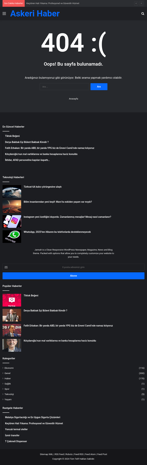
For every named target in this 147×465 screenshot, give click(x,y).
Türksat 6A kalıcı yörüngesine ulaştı (43, 186)
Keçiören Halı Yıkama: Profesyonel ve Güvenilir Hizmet (52, 3)
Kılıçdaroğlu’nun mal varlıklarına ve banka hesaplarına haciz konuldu (60, 340)
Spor (7, 389)
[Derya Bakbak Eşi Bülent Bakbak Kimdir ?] (12, 315)
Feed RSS (78, 454)
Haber (8, 378)
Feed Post (102, 454)
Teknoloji (9, 394)
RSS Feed (59, 454)
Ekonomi (9, 368)
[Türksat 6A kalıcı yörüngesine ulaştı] (12, 191)
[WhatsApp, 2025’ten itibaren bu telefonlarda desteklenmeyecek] (12, 236)
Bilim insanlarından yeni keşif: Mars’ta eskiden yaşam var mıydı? (58, 201)
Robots (69, 454)
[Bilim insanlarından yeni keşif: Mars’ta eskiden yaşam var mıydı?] (12, 206)
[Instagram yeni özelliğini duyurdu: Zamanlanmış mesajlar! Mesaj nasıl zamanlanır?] (12, 221)
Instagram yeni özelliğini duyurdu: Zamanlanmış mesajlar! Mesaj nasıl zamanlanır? (67, 217)
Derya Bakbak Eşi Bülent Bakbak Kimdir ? (45, 310)
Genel (7, 373)
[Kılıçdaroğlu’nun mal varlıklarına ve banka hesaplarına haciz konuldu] (12, 345)
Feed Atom (90, 454)
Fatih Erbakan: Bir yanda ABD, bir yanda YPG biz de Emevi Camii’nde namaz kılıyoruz (68, 325)
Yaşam (8, 399)
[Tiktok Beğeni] (12, 300)
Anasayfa (73, 98)
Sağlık (8, 383)
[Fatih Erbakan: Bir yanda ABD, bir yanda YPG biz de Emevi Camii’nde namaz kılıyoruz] (12, 330)
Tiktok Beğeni (31, 295)
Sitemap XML (46, 454)
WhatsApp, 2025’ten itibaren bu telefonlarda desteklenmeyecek (57, 232)
